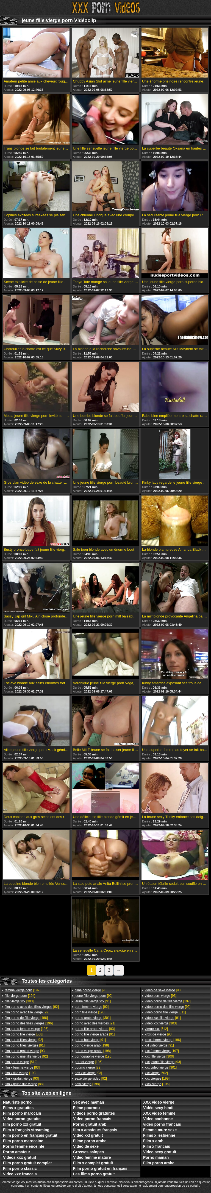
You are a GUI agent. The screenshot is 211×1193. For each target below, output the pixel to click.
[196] (26, 1018)
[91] (25, 1045)
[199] (157, 1078)
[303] (19, 1001)
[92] (32, 1007)
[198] (90, 1012)
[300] (159, 1056)
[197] (22, 990)
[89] (88, 1067)
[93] (25, 1051)
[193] (20, 1073)
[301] (93, 1018)
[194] (20, 996)
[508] (24, 1034)
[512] (21, 1062)
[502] (156, 1073)
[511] (165, 1012)
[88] (24, 1084)
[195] (88, 1062)
